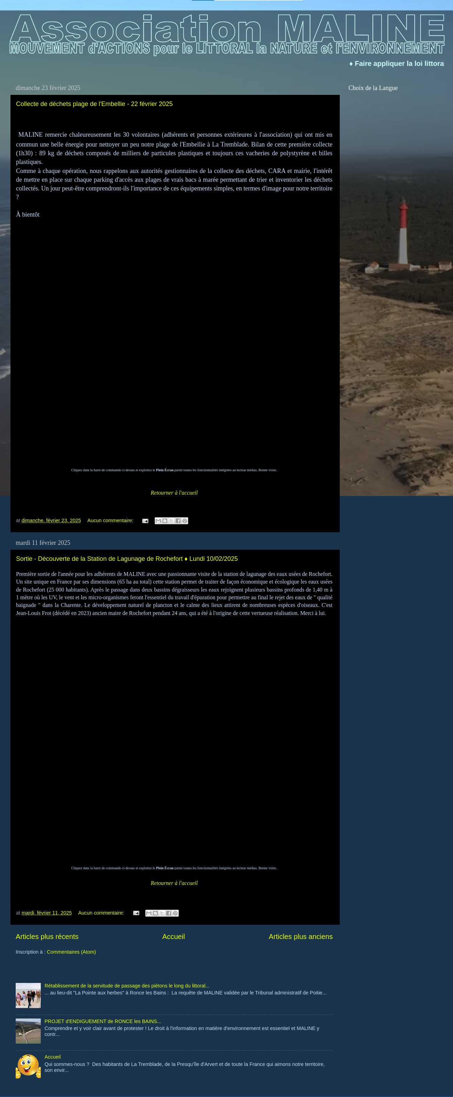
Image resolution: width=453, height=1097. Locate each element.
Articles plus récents (47, 936)
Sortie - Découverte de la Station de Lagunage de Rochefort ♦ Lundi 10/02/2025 (127, 558)
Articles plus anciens (301, 936)
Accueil (173, 936)
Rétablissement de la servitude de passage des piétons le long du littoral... (127, 986)
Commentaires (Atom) (71, 952)
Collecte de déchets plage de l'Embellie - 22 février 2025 (94, 103)
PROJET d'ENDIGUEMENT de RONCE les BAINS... (103, 1021)
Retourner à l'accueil (174, 493)
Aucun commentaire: (111, 520)
